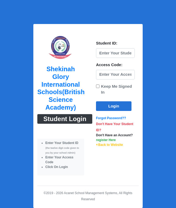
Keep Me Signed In (116, 89)
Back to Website (109, 145)
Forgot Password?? (111, 118)
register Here (106, 140)
